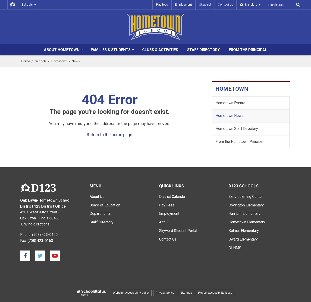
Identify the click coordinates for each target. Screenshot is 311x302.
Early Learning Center (246, 196)
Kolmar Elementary (244, 230)
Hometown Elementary (247, 222)
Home (25, 61)
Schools (41, 61)
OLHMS (235, 248)
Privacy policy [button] (165, 292)
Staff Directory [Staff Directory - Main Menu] (101, 222)
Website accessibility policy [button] (131, 292)
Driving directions (35, 224)
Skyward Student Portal (178, 230)
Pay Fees (167, 205)
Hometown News (230, 115)
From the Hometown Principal (240, 141)
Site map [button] (186, 292)
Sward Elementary (243, 239)
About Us (97, 196)
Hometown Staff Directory (237, 128)
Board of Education (105, 205)
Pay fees (163, 4)
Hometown (59, 61)
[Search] (298, 4)
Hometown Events (230, 103)
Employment (184, 4)
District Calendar (172, 196)
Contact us (226, 4)
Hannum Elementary (245, 213)
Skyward (205, 4)
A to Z (164, 222)
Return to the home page (109, 134)
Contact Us (168, 239)
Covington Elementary (246, 205)
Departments (100, 213)
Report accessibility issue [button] (215, 292)
